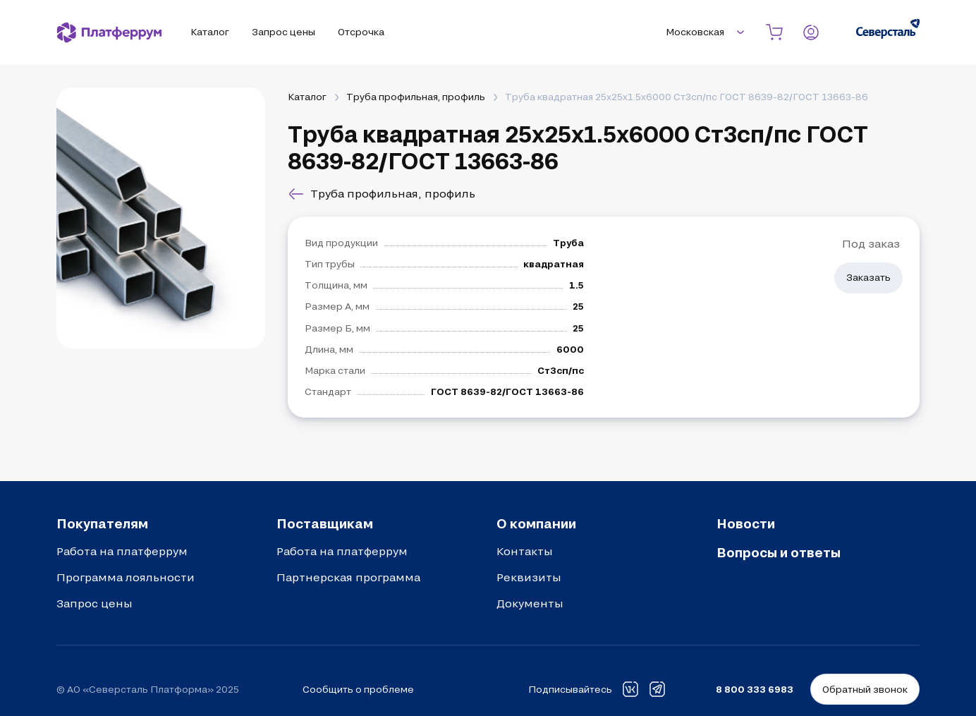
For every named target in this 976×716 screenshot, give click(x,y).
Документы (529, 603)
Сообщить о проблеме (358, 689)
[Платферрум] (109, 32)
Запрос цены (94, 603)
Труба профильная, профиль (415, 96)
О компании (536, 523)
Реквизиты (528, 577)
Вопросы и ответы (778, 552)
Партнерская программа (348, 577)
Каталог (307, 96)
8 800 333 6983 (754, 689)
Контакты (524, 551)
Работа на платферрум (122, 551)
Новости (745, 523)
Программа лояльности (125, 577)
